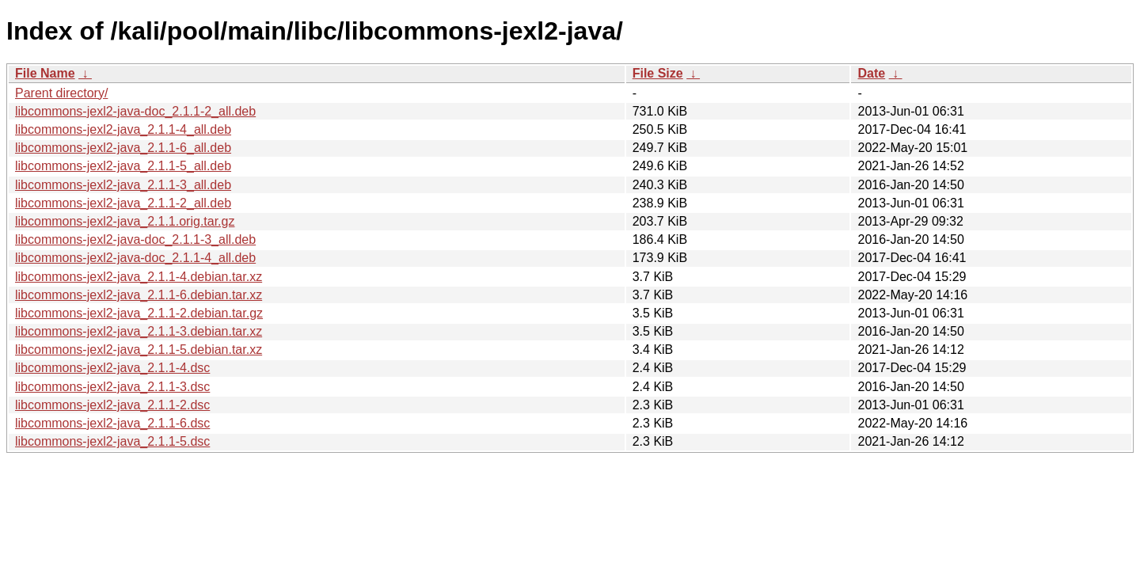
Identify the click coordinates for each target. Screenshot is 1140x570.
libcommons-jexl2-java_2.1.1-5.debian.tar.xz (138, 349)
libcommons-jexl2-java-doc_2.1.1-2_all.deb (135, 111)
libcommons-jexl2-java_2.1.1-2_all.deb (123, 203)
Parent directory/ (61, 93)
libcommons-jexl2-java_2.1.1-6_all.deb (123, 147)
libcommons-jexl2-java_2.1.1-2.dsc (112, 405)
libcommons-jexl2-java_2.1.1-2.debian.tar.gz (139, 313)
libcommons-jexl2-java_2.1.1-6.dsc (112, 423)
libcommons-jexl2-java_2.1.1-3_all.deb (123, 185)
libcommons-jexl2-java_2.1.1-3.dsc (112, 386)
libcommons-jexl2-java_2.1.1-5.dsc (112, 441)
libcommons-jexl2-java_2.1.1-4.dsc (112, 367)
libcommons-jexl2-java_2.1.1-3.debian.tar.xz (138, 331)
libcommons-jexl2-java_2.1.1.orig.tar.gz (124, 221)
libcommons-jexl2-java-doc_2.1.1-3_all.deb (135, 239)
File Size (658, 73)
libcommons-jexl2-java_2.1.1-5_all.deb (123, 166)
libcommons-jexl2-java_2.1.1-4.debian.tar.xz (138, 276)
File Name (45, 73)
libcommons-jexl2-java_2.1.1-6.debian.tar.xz (138, 295)
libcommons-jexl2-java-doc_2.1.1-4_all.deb (135, 257)
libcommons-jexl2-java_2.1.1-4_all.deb (123, 129)
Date (871, 73)
